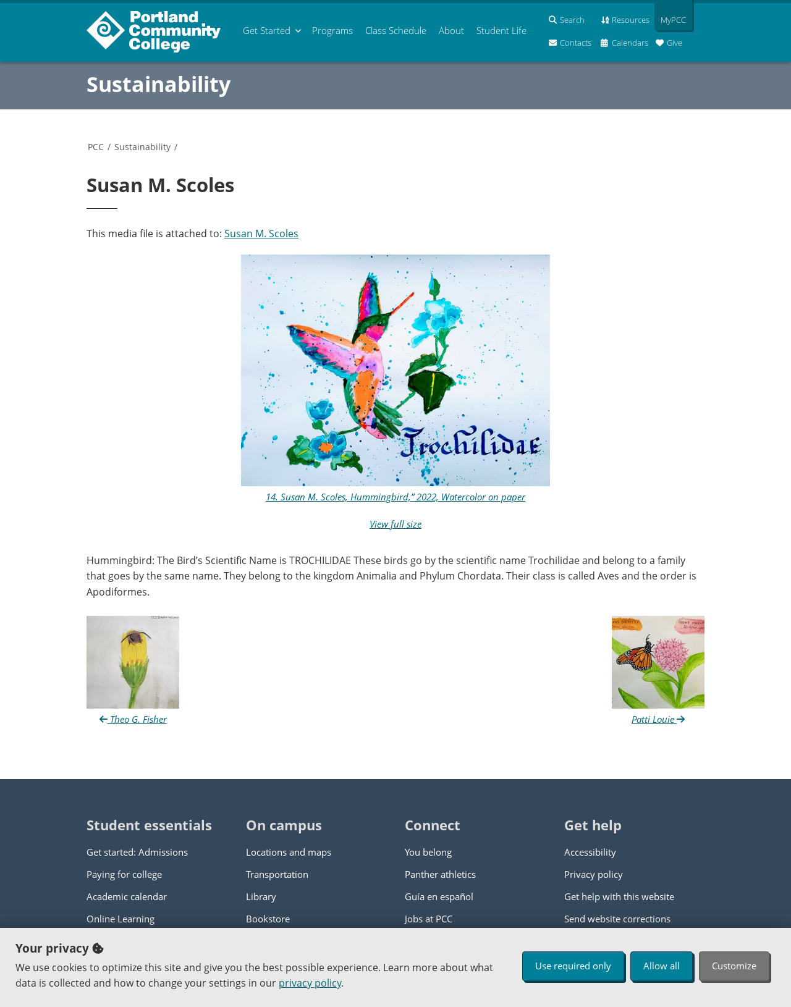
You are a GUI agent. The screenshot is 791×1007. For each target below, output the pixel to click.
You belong (428, 852)
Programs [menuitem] (332, 30)
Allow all (661, 965)
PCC (96, 147)
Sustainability (159, 84)
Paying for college (124, 874)
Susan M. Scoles (261, 233)
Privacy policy (593, 874)
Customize (734, 965)
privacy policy (310, 983)
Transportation (277, 874)
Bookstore (268, 918)
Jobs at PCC (428, 918)
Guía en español (439, 896)
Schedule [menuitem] (395, 30)
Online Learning (120, 918)
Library (261, 896)
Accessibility (590, 852)
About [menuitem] (451, 30)
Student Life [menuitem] (501, 30)
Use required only (573, 965)
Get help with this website (619, 896)
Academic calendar (127, 896)
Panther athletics (440, 874)
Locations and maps (288, 852)
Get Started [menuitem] (266, 30)
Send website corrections (617, 918)
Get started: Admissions (137, 852)
